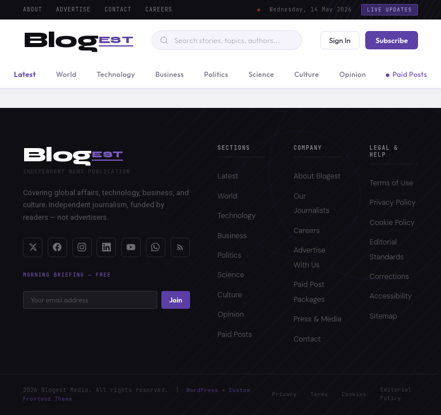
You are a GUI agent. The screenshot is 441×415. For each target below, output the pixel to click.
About (32, 9)
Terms (319, 394)
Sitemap (383, 316)
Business (232, 236)
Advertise (73, 9)
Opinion (231, 314)
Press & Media (317, 319)
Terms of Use (391, 183)
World (227, 196)
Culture (230, 295)
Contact (118, 9)
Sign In (340, 40)
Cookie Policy (392, 222)
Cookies (354, 394)
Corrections (389, 276)
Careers (158, 9)
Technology (237, 215)
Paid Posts (235, 334)
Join (175, 300)
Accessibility (391, 296)
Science (231, 275)
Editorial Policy (396, 394)
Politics (230, 255)
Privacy (284, 394)
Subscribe (392, 40)
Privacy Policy (393, 202)
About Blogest (317, 176)
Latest (228, 176)
